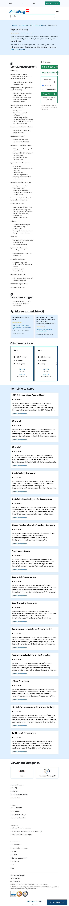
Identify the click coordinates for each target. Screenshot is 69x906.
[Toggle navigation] (57, 11)
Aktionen (14, 791)
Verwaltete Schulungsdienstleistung (26, 831)
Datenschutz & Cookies (34, 901)
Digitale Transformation (21, 828)
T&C (12, 868)
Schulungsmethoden (19, 794)
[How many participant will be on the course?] (49, 82)
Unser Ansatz (16, 808)
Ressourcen (16, 798)
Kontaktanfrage (52, 3)
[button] (56, 363)
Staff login (34, 905)
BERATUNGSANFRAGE (50, 73)
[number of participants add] (55, 82)
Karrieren (15, 861)
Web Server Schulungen (26, 25)
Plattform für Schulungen (21, 835)
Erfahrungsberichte (19, 858)
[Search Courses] (33, 16)
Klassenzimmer (50, 89)
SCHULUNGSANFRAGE (50, 67)
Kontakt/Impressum (19, 848)
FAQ (12, 865)
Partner (14, 851)
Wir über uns (16, 845)
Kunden (14, 855)
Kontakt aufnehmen (57, 902)
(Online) (48, 85)
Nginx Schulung (52, 25)
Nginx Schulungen (40, 25)
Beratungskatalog (18, 818)
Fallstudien (15, 811)
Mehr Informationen (18, 49)
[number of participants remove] (43, 82)
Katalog (14, 788)
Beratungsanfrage (18, 814)
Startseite (14, 25)
